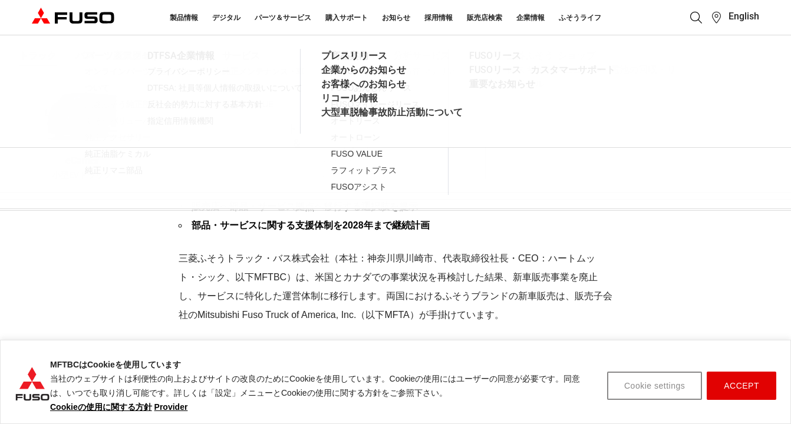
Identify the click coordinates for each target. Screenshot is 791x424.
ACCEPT (741, 385)
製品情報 (184, 18)
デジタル (226, 18)
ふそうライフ (580, 18)
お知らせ (396, 18)
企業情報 (530, 18)
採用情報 (438, 18)
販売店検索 (484, 18)
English (744, 16)
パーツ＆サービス (283, 18)
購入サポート (346, 18)
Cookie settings (654, 385)
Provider (171, 407)
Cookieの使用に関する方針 (101, 407)
